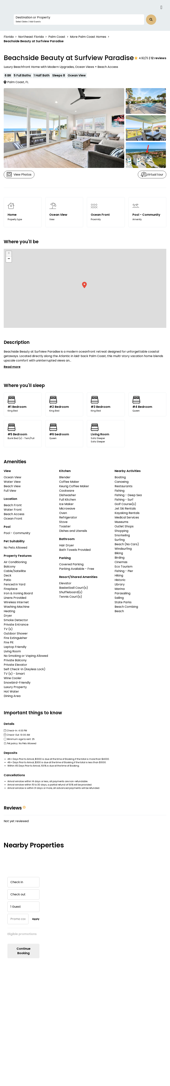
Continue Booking (24, 951)
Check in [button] (16, 882)
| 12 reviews (157, 58)
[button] (79, 19)
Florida (9, 37)
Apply (35, 918)
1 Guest (15, 907)
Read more (12, 367)
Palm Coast (56, 37)
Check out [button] (17, 894)
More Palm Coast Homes (88, 37)
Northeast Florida (31, 37)
